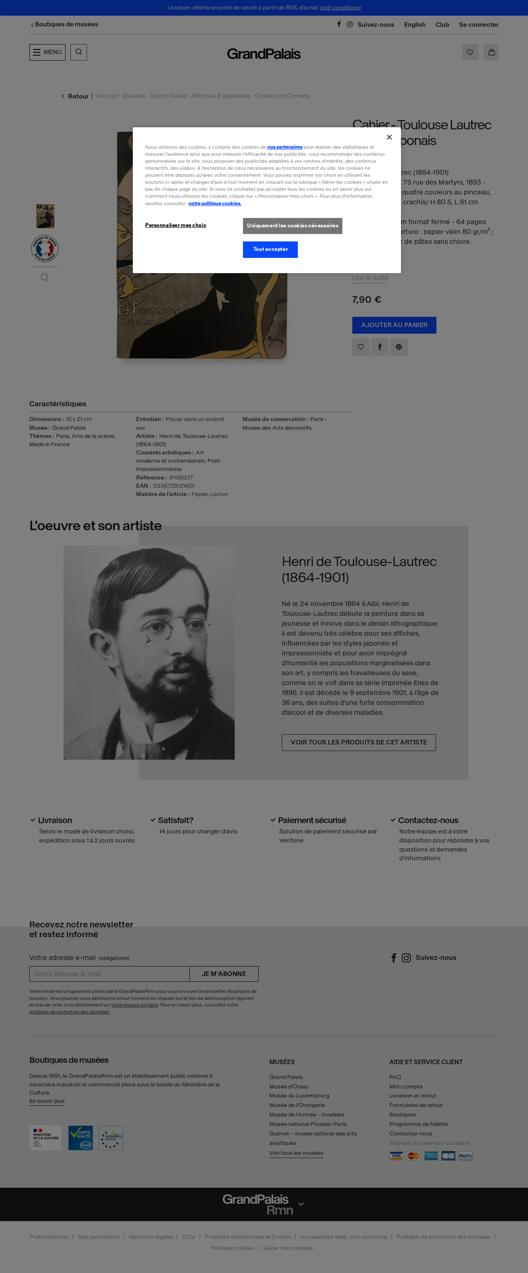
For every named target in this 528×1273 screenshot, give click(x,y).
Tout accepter (270, 249)
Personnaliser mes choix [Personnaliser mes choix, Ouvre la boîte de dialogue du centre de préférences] (175, 225)
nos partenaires (284, 147)
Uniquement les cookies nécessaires (292, 225)
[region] (267, 200)
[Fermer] (389, 137)
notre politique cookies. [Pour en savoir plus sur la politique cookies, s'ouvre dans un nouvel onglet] (215, 203)
